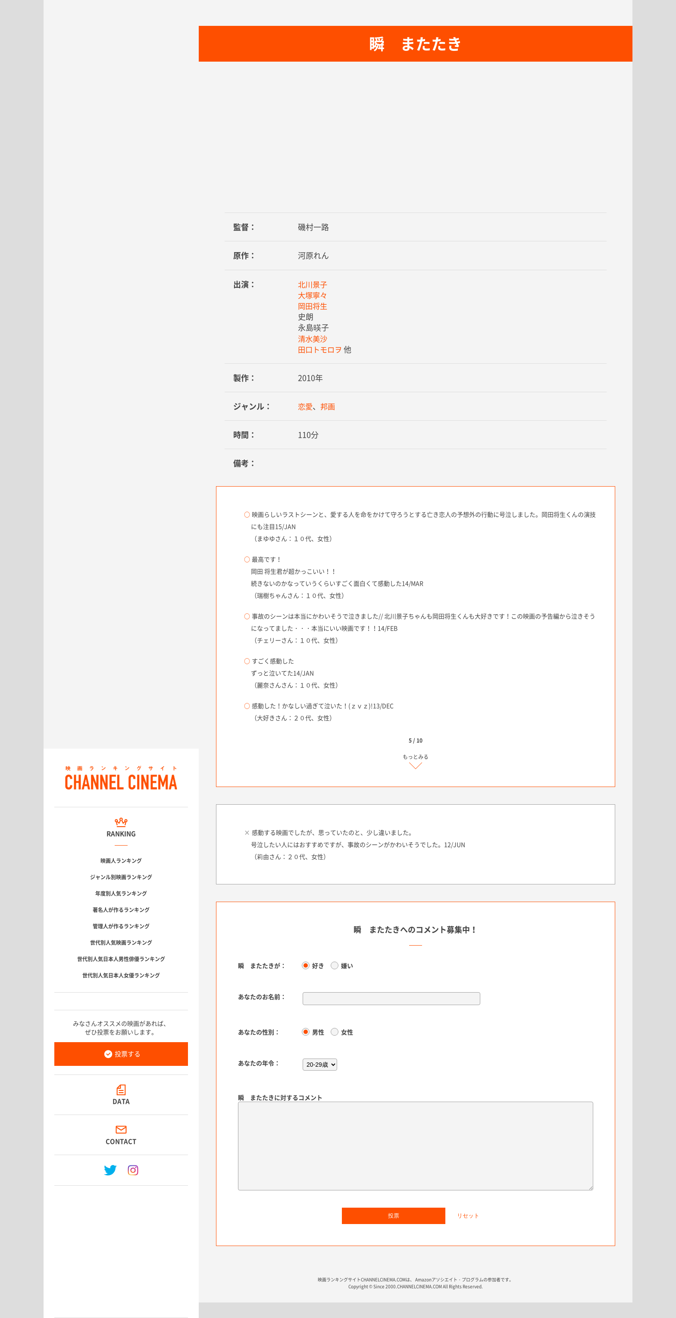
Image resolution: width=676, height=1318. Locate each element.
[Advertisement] (121, 1248)
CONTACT (121, 1141)
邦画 (329, 406)
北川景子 (313, 284)
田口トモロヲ (321, 349)
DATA (121, 1101)
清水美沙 (313, 338)
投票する (128, 1054)
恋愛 (305, 406)
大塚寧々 (313, 295)
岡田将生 (313, 306)
